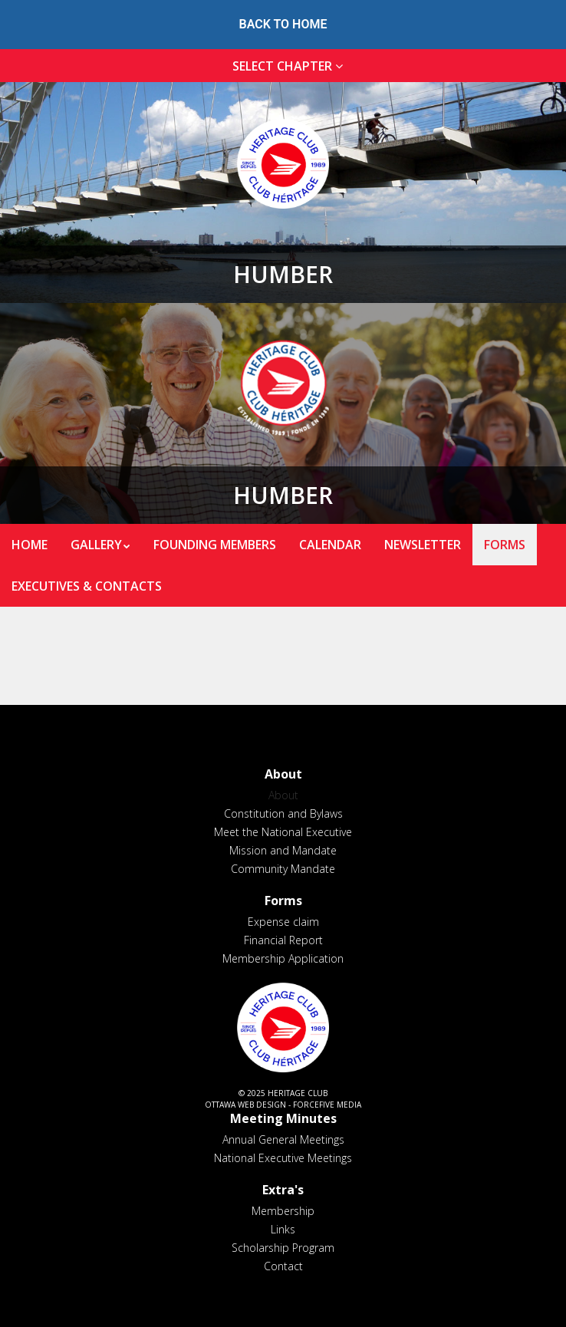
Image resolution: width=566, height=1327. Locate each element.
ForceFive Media (327, 1104)
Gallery (96, 544)
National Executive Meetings (283, 1158)
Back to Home (283, 24)
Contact (283, 1266)
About (283, 795)
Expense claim (283, 921)
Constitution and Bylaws (283, 813)
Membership (283, 1211)
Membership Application (283, 958)
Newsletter (422, 544)
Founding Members (214, 544)
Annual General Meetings (283, 1139)
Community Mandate (283, 868)
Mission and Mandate (283, 850)
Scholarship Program (283, 1247)
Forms (504, 544)
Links (283, 1229)
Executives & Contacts (87, 586)
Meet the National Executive (283, 832)
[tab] (283, 66)
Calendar (330, 544)
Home (30, 544)
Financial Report (283, 940)
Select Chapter (290, 66)
